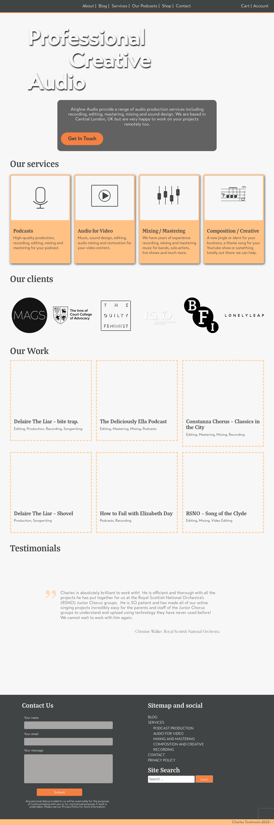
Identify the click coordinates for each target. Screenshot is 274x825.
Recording (163, 749)
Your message (68, 767)
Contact (183, 6)
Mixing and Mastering (174, 739)
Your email (68, 738)
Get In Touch (82, 139)
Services (119, 6)
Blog (103, 6)
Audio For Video (168, 733)
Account (260, 6)
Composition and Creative (178, 744)
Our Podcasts (144, 6)
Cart (245, 6)
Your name (68, 721)
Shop (166, 6)
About (88, 6)
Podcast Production (173, 728)
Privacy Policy (161, 760)
